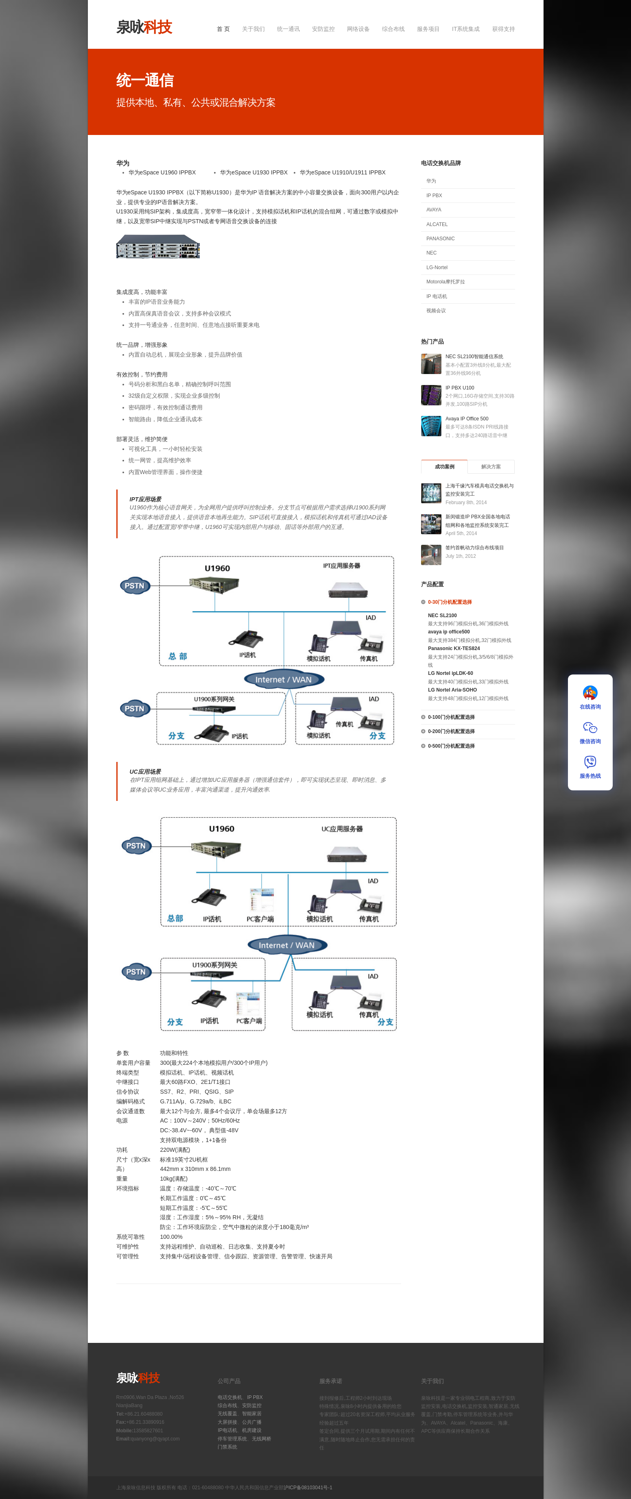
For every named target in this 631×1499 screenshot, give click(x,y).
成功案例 (444, 467)
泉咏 (143, 27)
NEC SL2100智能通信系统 (474, 356)
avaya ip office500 (449, 632)
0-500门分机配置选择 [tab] (448, 746)
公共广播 (252, 1422)
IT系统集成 (466, 29)
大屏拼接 (227, 1422)
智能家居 (252, 1413)
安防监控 (323, 29)
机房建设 (252, 1430)
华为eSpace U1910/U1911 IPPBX (343, 172)
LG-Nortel (437, 267)
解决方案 (491, 467)
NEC (431, 253)
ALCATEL (437, 224)
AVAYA (433, 210)
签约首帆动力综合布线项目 (474, 547)
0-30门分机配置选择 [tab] (446, 602)
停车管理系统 (232, 1439)
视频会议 (436, 310)
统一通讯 (288, 29)
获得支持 (503, 29)
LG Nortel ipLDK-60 (450, 673)
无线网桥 (261, 1439)
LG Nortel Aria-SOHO (452, 690)
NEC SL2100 (442, 615)
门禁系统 (227, 1447)
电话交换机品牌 (441, 163)
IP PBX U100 (459, 388)
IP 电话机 (436, 296)
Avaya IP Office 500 (466, 419)
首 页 (223, 29)
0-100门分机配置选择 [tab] (448, 717)
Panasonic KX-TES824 (454, 648)
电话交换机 (230, 1397)
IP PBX (434, 195)
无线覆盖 (227, 1413)
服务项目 (428, 29)
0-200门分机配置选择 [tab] (448, 731)
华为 (431, 181)
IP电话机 (227, 1430)
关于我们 (253, 29)
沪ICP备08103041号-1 (308, 1487)
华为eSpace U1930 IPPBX (254, 172)
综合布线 (393, 29)
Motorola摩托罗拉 (445, 282)
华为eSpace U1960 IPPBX (162, 172)
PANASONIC (440, 238)
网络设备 (358, 29)
